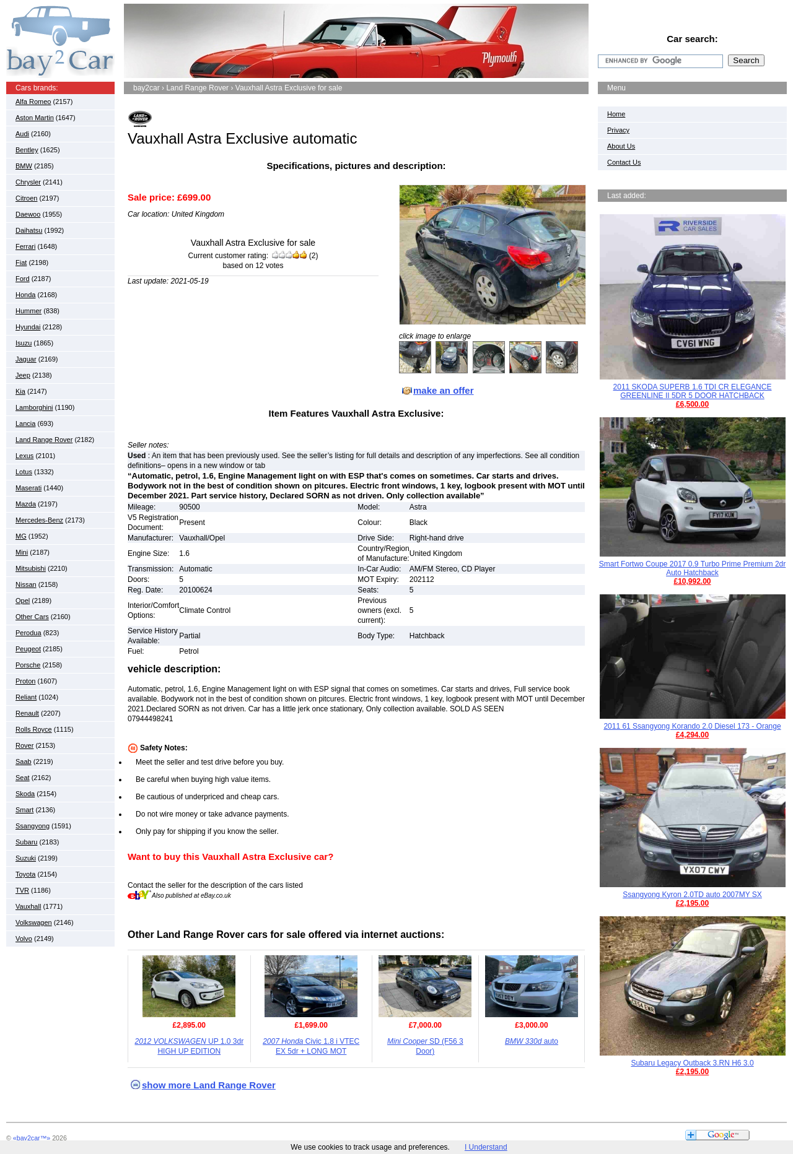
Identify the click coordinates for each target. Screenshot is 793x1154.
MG (21, 536)
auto (531, 1041)
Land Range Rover (43, 439)
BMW (23, 166)
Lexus (24, 455)
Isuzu (23, 343)
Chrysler (28, 182)
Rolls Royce (33, 729)
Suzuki (25, 858)
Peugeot (28, 649)
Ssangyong (32, 826)
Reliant (26, 697)
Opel (22, 600)
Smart (24, 809)
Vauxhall (28, 906)
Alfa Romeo (33, 101)
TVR (22, 890)
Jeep (22, 375)
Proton (25, 681)
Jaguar (26, 359)
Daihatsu (28, 230)
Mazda (25, 504)
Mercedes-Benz (39, 520)
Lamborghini (34, 407)
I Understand (486, 1147)
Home (616, 114)
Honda (25, 294)
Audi (22, 133)
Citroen (26, 198)
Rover (24, 745)
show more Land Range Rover (209, 1085)
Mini (21, 552)
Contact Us (624, 162)
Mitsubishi (30, 568)
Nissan (26, 584)
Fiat (21, 262)
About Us (621, 146)
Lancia (25, 423)
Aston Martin (34, 117)
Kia (20, 391)
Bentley (26, 150)
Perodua (28, 632)
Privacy (618, 130)
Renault (27, 713)
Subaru (26, 842)
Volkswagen (33, 922)
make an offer (443, 390)
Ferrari (25, 246)
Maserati (28, 488)
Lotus (23, 471)
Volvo (23, 938)
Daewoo (27, 214)
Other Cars (32, 616)
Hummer (28, 311)
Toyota (25, 874)
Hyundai (27, 327)
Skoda (25, 793)
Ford (22, 278)
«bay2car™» (31, 1138)
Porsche (27, 665)
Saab (23, 761)
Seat (22, 777)
